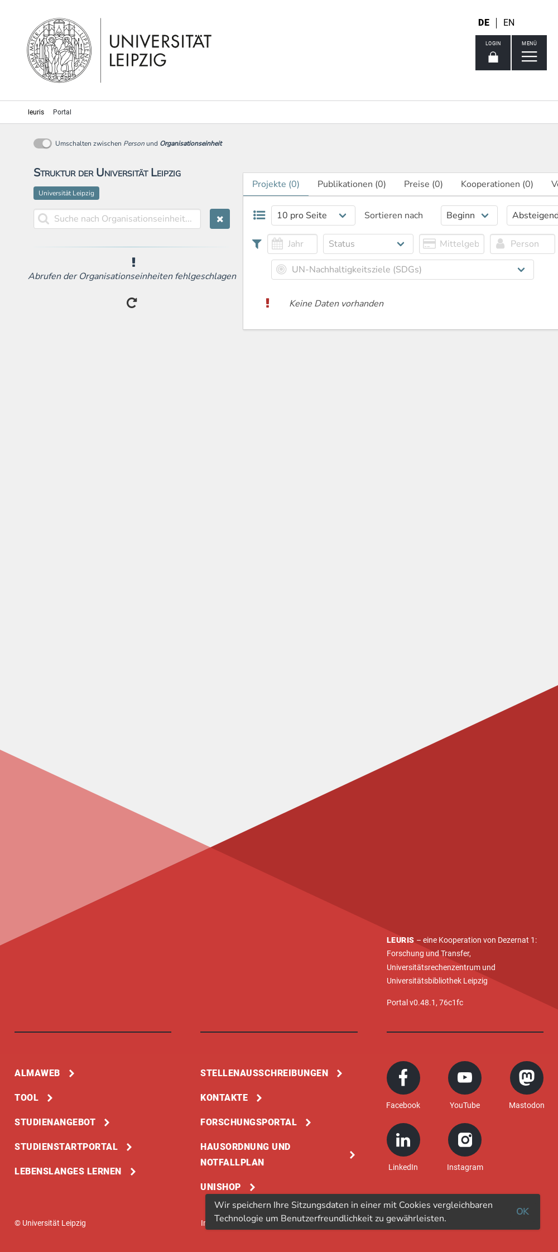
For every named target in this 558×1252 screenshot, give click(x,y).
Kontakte (224, 1097)
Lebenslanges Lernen (68, 1171)
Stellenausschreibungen (264, 1073)
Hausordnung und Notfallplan (245, 1154)
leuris (36, 112)
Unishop (220, 1187)
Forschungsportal (248, 1122)
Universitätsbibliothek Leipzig (437, 980)
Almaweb (37, 1073)
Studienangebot (55, 1122)
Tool (27, 1097)
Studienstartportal (66, 1146)
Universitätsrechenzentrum (433, 967)
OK (522, 1212)
